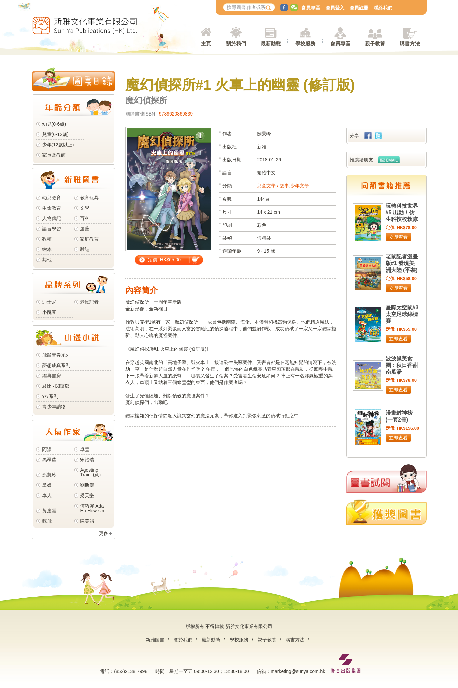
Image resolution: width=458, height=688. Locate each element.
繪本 (47, 249)
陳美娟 (87, 521)
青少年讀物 (54, 406)
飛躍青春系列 (56, 355)
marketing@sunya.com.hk (298, 671)
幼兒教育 (51, 197)
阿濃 (47, 449)
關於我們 (183, 639)
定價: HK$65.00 (164, 259)
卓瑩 (84, 449)
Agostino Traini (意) (90, 472)
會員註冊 (359, 7)
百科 (84, 218)
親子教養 (267, 639)
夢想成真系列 (56, 365)
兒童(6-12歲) (56, 134)
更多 (103, 533)
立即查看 (398, 237)
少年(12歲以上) (58, 144)
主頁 (206, 43)
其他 (47, 259)
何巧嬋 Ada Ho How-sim (92, 508)
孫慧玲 (49, 474)
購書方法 (295, 639)
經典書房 (51, 375)
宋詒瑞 (87, 459)
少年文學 (299, 185)
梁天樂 (87, 495)
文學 (84, 208)
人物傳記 (51, 218)
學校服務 (305, 43)
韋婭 (47, 485)
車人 (47, 495)
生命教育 (51, 208)
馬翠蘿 (49, 459)
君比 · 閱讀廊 (56, 386)
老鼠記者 (89, 302)
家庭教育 (89, 239)
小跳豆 (49, 312)
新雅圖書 (155, 639)
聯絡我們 (383, 7)
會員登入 (335, 7)
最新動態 (211, 639)
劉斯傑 (87, 485)
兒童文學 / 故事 (273, 185)
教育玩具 (89, 197)
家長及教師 (54, 155)
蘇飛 (47, 521)
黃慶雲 (49, 510)
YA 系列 (50, 396)
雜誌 (84, 249)
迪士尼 (49, 302)
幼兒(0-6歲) (54, 124)
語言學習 (51, 228)
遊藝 (84, 228)
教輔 (47, 239)
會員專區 (310, 7)
